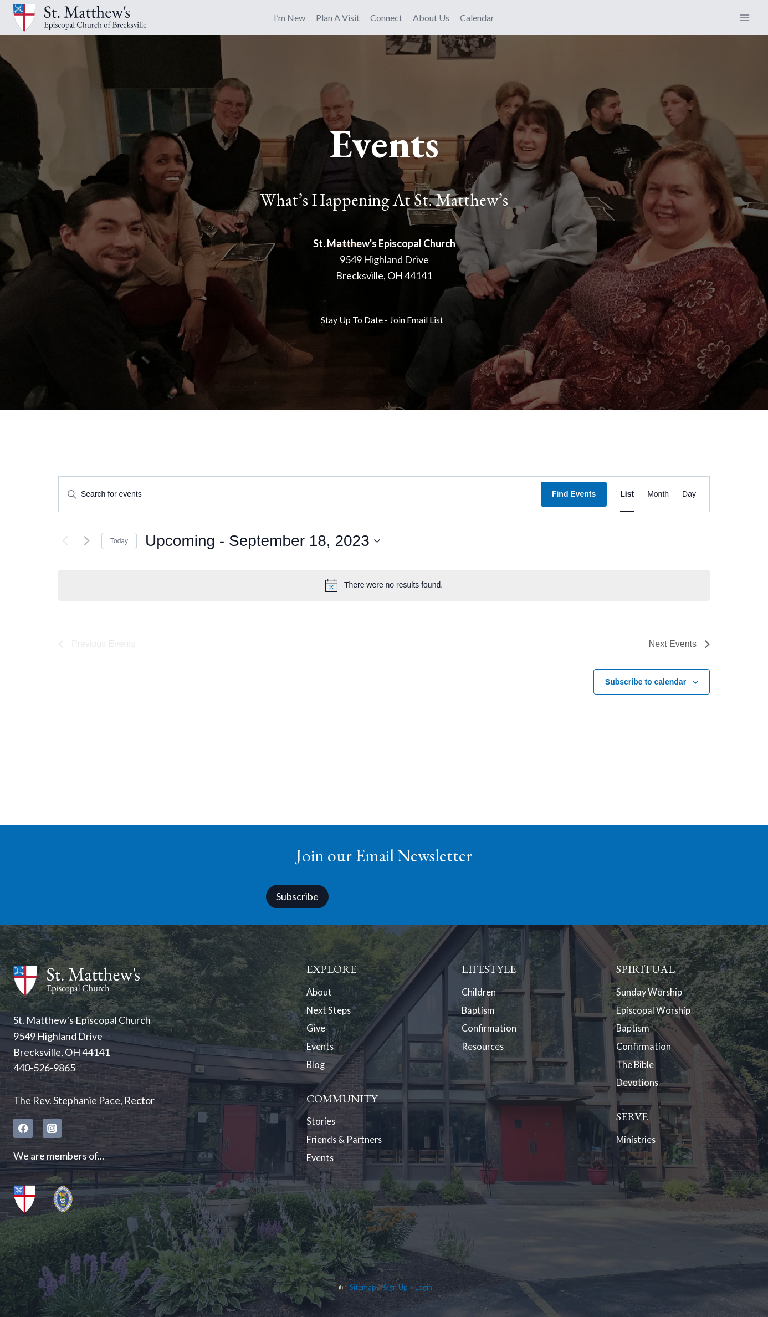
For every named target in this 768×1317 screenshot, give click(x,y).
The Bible (637, 1072)
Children (480, 992)
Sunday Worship (651, 992)
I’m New (289, 17)
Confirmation (490, 1032)
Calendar (477, 17)
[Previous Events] (64, 541)
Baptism (479, 1012)
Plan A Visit (338, 17)
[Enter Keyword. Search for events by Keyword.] (300, 494)
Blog (316, 1072)
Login (423, 1287)
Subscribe (297, 896)
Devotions (639, 1092)
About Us (431, 17)
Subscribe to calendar (645, 681)
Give (316, 1032)
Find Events (574, 493)
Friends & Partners (347, 1151)
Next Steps (330, 1012)
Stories (321, 1131)
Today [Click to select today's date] (119, 541)
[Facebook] (23, 1128)
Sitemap (363, 1287)
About (320, 992)
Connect (386, 17)
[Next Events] (86, 541)
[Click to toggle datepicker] (262, 541)
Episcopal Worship (656, 1012)
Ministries (638, 1151)
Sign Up (395, 1287)
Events (321, 1052)
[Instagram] (53, 1128)
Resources (485, 1052)
